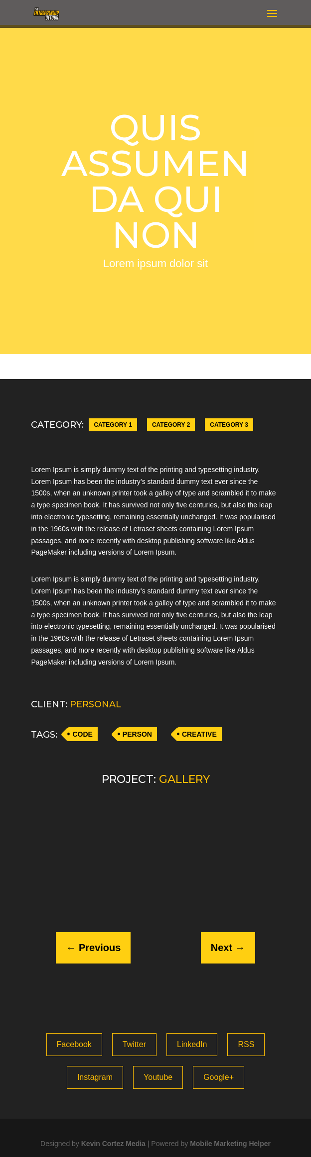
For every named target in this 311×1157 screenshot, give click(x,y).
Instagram (95, 1077)
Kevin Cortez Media (113, 1144)
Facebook (74, 1044)
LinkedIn (192, 1044)
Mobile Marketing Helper (230, 1144)
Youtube (158, 1077)
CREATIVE (199, 734)
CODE (82, 734)
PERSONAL (95, 704)
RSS (246, 1044)
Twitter (134, 1044)
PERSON (137, 734)
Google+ (218, 1077)
